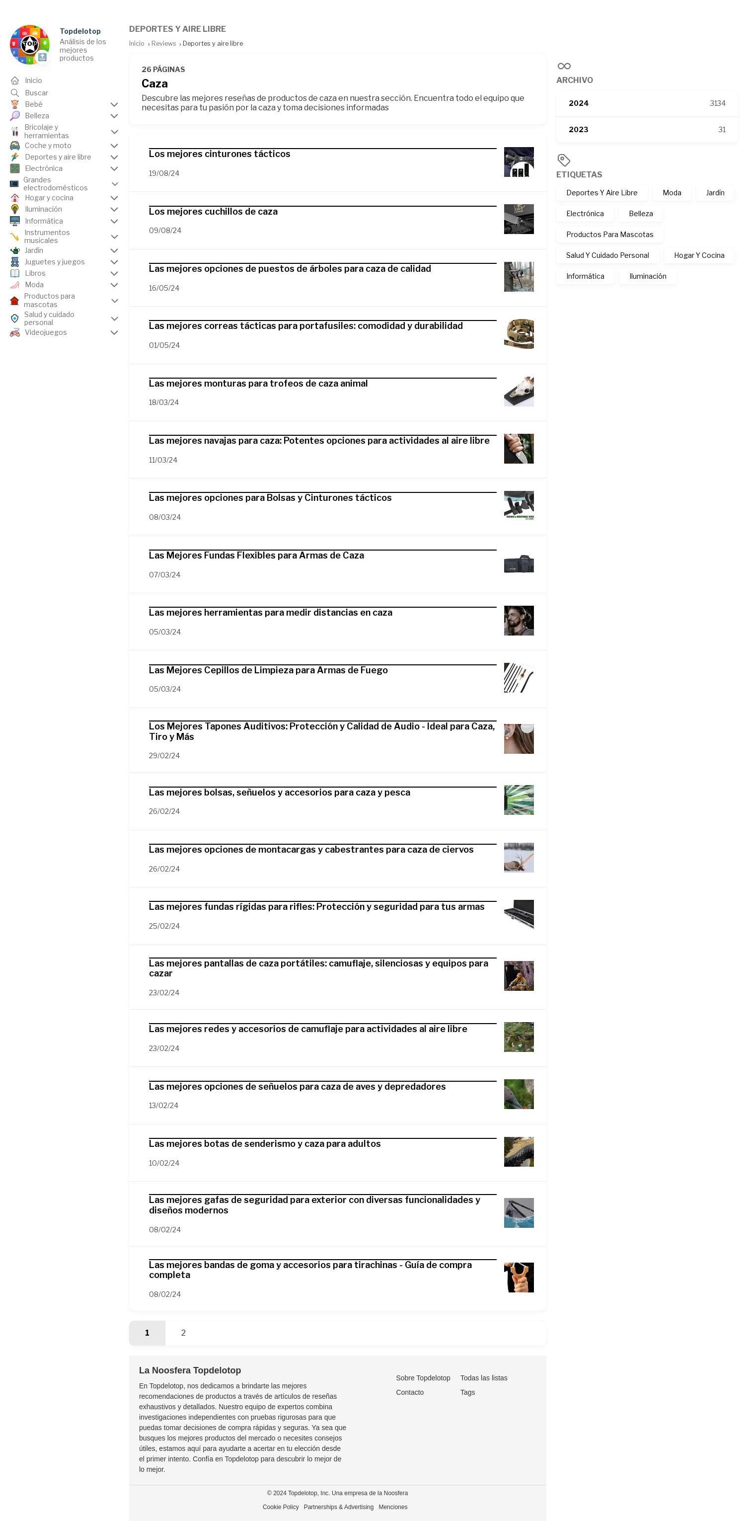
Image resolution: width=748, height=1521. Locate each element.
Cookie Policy (281, 1507)
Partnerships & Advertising (339, 1507)
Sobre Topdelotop (423, 1378)
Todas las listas (484, 1378)
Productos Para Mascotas (610, 234)
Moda (672, 192)
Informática (585, 276)
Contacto (410, 1392)
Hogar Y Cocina (699, 255)
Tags (467, 1392)
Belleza (641, 213)
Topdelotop (80, 31)
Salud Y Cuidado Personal (607, 255)
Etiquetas (579, 174)
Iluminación (648, 276)
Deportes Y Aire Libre (602, 192)
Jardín (715, 192)
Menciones (392, 1507)
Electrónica (585, 213)
